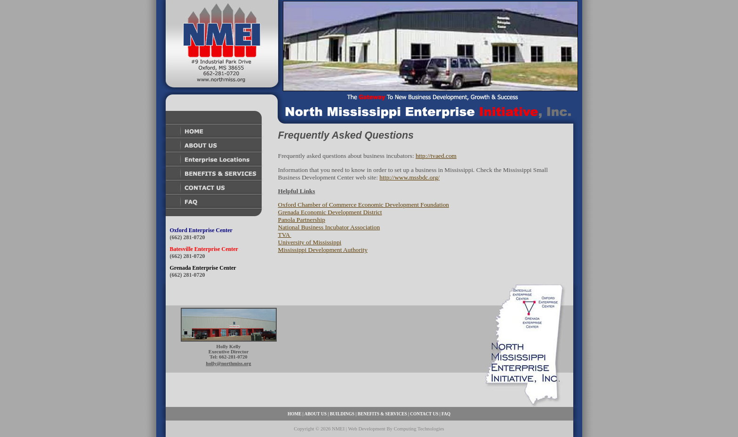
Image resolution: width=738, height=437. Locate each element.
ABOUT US (316, 414)
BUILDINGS (342, 414)
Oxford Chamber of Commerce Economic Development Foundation (363, 204)
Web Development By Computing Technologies (396, 428)
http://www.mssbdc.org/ (409, 177)
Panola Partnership (301, 219)
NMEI (338, 428)
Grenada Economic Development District (330, 212)
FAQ (445, 414)
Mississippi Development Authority (323, 249)
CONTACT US (424, 414)
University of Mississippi (310, 242)
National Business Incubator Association (329, 227)
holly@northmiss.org (228, 363)
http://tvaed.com (436, 155)
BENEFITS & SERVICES (382, 414)
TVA (284, 234)
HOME (295, 414)
